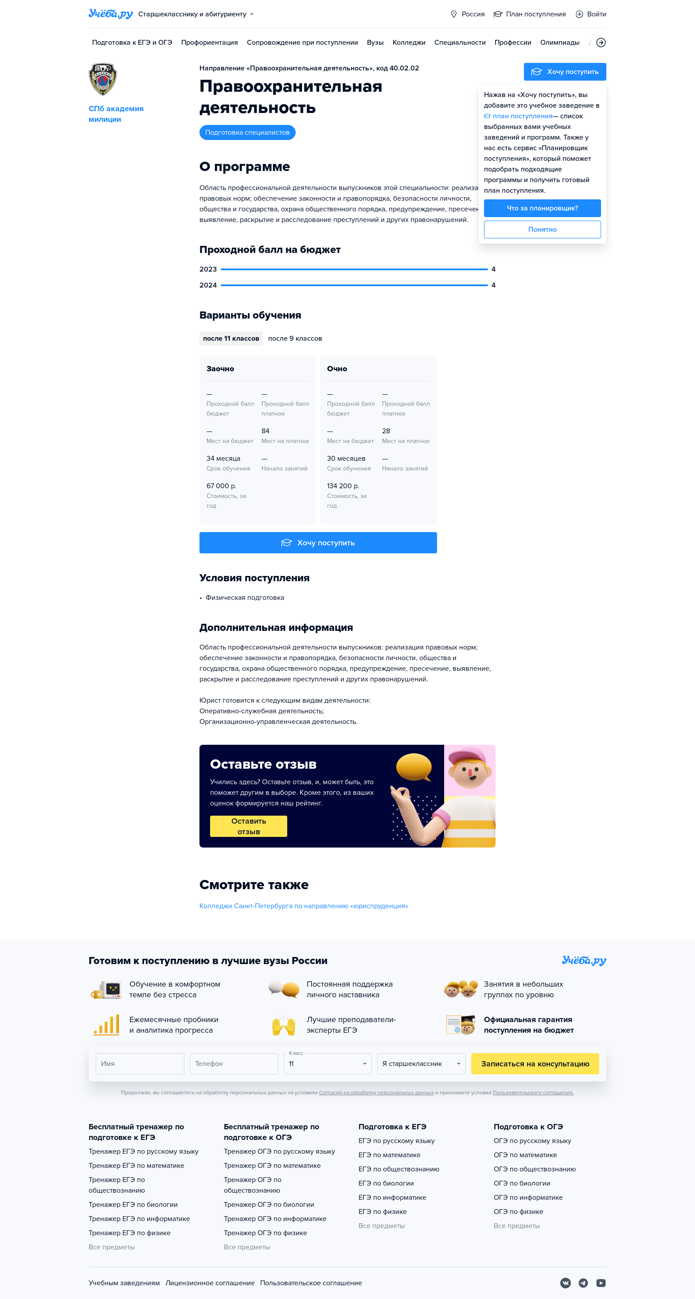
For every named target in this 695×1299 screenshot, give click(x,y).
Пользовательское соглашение (311, 1283)
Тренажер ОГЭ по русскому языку (279, 1151)
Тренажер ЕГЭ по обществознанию (117, 1185)
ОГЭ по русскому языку (532, 1140)
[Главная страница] (111, 14)
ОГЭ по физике (518, 1211)
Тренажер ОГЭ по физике (265, 1233)
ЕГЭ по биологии (386, 1183)
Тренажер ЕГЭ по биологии (133, 1204)
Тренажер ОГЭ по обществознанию (252, 1185)
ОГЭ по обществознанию (535, 1169)
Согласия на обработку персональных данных (376, 1092)
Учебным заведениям (124, 1283)
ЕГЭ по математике (390, 1155)
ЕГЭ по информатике (392, 1197)
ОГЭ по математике (525, 1155)
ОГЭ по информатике (528, 1197)
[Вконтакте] (565, 1283)
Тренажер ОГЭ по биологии (269, 1204)
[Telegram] (583, 1283)
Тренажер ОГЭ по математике (272, 1165)
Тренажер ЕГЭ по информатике (139, 1218)
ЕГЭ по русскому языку (397, 1140)
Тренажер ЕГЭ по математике (136, 1165)
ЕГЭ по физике (383, 1211)
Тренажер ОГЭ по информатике (275, 1218)
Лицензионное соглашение (210, 1283)
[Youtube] (601, 1283)
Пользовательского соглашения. (533, 1092)
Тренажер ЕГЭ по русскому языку (144, 1151)
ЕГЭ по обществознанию (399, 1169)
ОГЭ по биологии (522, 1183)
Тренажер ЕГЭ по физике (130, 1233)
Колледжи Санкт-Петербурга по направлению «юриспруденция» (303, 906)
